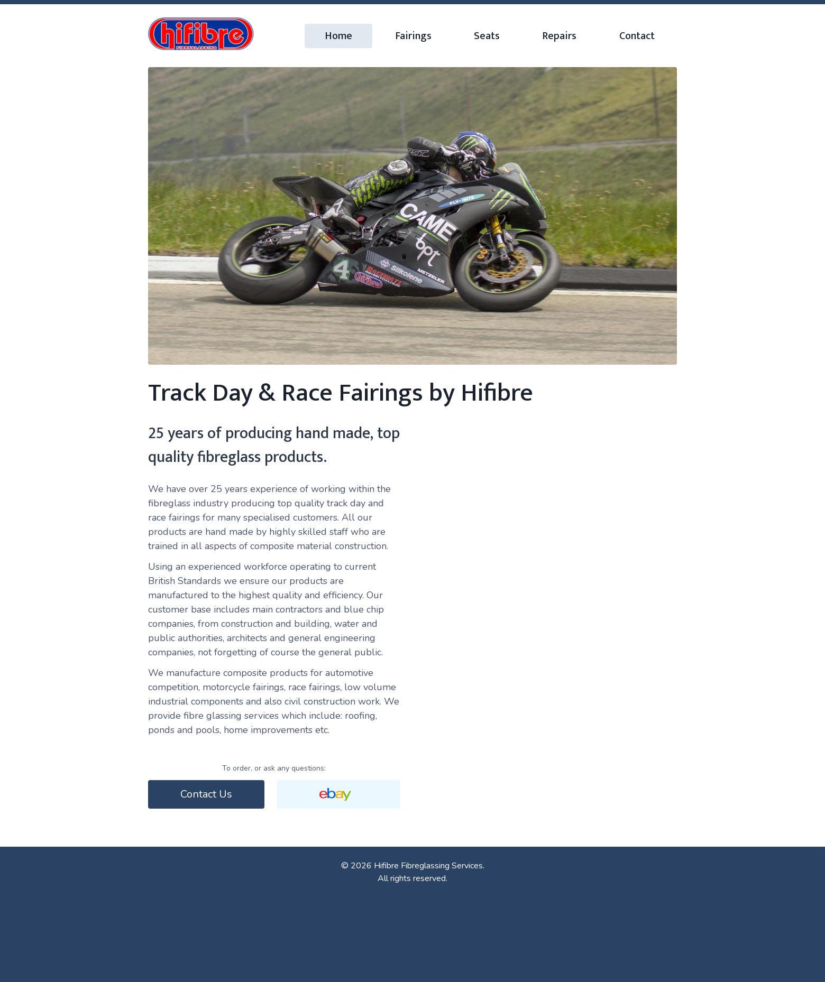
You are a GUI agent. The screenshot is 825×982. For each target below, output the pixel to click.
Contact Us (206, 794)
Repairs (559, 36)
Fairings (413, 36)
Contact (637, 36)
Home (338, 36)
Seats (487, 36)
